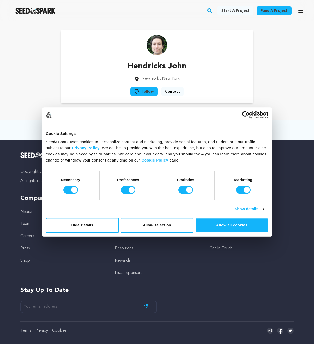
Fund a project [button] (274, 11)
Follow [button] (144, 91)
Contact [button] (172, 91)
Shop (25, 261)
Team (25, 224)
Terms (25, 331)
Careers (27, 236)
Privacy (41, 331)
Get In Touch (220, 248)
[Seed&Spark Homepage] (35, 11)
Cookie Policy (155, 160)
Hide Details (82, 225)
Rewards (122, 261)
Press (25, 248)
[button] (210, 10)
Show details (246, 209)
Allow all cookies (232, 225)
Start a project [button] (235, 11)
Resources (124, 248)
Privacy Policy (86, 148)
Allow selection (157, 225)
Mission (26, 212)
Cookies (59, 331)
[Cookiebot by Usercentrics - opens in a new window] (246, 115)
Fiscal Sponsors (128, 273)
